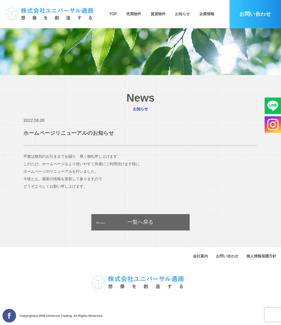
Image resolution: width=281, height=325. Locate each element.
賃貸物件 (158, 14)
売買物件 (133, 14)
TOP (113, 14)
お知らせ (182, 14)
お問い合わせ (227, 256)
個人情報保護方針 (261, 256)
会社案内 (200, 256)
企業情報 (206, 14)
